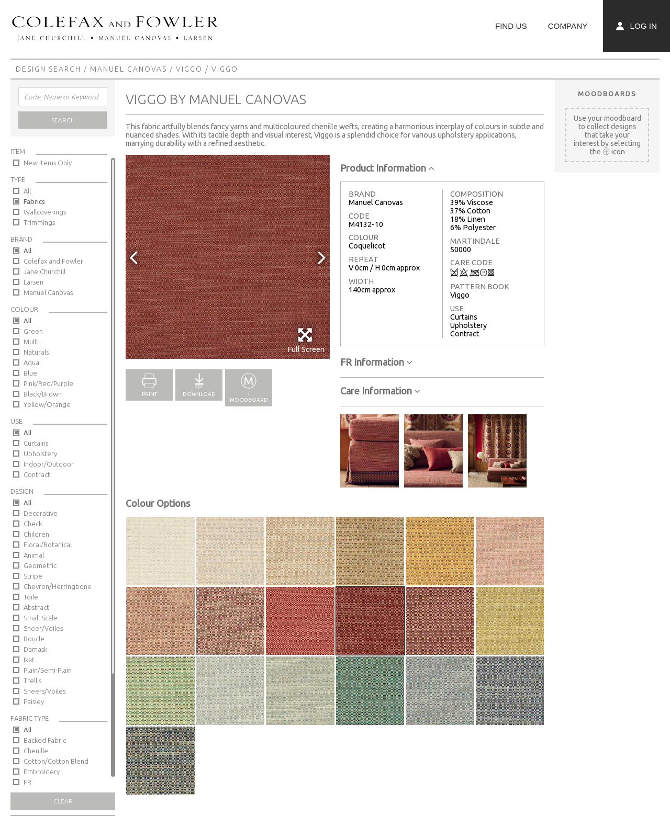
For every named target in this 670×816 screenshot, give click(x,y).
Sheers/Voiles (44, 691)
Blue (30, 373)
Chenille (36, 750)
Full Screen (306, 340)
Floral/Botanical (48, 544)
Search (63, 120)
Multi (31, 341)
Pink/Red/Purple (48, 383)
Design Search (48, 69)
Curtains (36, 443)
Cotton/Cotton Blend (56, 761)
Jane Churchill (44, 271)
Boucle (34, 638)
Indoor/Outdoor (49, 464)
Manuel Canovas (128, 69)
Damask (35, 649)
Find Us (511, 25)
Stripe (33, 576)
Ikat (29, 659)
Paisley (34, 701)
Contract (37, 474)
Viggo (189, 69)
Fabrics (34, 201)
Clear (63, 801)
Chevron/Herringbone (58, 586)
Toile (31, 596)
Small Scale (41, 617)
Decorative (41, 513)
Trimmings (39, 222)
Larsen (33, 282)
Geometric (40, 565)
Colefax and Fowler (53, 261)
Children (36, 534)
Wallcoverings (45, 212)
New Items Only (48, 162)
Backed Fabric (45, 740)
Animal (34, 555)
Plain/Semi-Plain (48, 670)
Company (568, 25)
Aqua (31, 362)
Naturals (36, 352)
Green (33, 331)
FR (27, 782)
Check (33, 523)
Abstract (36, 607)
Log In (636, 25)
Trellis (32, 680)
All (27, 191)
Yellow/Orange (47, 404)
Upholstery (40, 453)
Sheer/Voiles (43, 628)
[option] (228, 257)
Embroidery (42, 771)
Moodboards (607, 93)
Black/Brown (43, 394)
